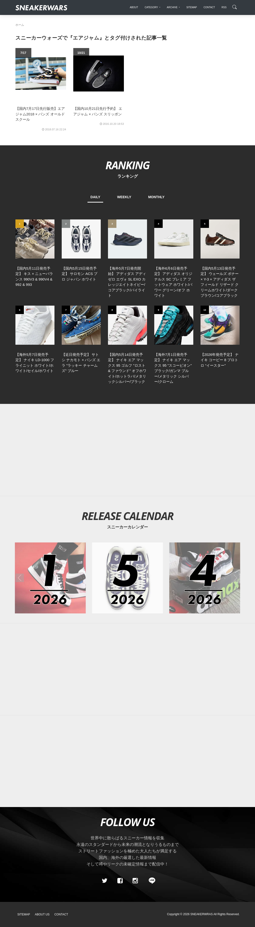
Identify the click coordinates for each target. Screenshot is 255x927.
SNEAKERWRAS (201, 914)
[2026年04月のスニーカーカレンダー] (204, 577)
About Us (42, 914)
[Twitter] (105, 881)
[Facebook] (120, 881)
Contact (61, 914)
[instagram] (135, 881)
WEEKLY (124, 197)
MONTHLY (156, 197)
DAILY (95, 197)
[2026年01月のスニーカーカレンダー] (50, 577)
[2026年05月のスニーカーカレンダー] (127, 577)
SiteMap (23, 914)
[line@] (150, 881)
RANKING (127, 165)
